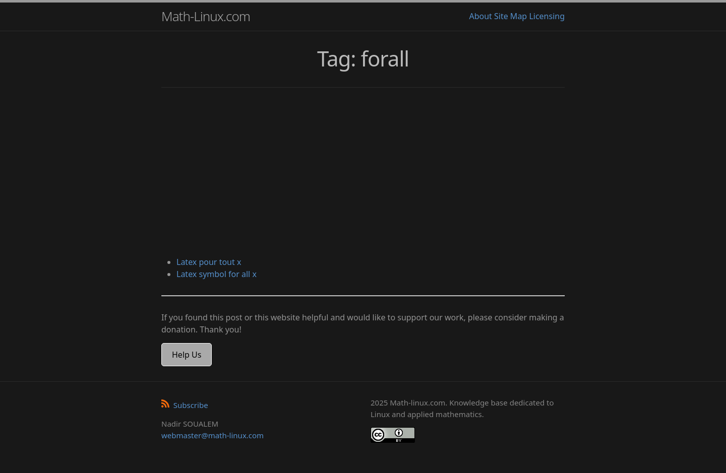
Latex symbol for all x (216, 274)
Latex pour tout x (208, 261)
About (480, 16)
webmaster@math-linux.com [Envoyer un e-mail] (212, 435)
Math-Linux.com (205, 16)
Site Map (510, 16)
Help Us (186, 354)
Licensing (547, 16)
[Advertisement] (363, 173)
